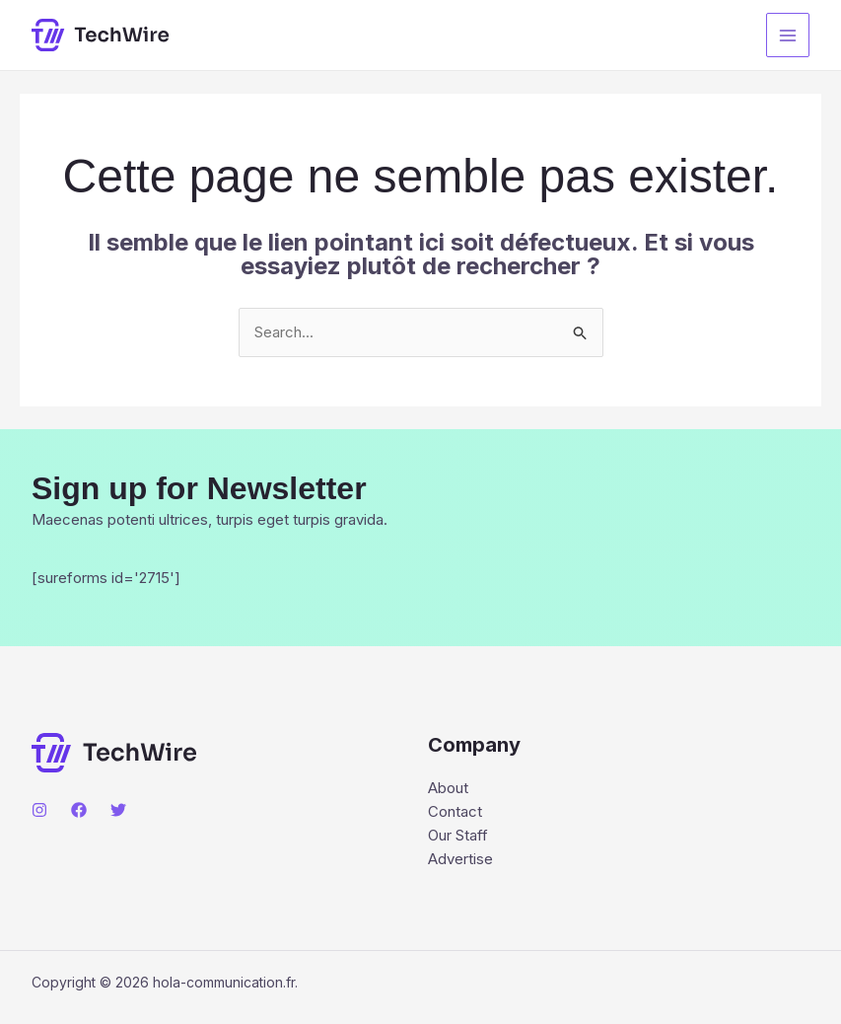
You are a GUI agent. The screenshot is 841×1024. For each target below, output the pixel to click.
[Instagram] (39, 810)
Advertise (460, 858)
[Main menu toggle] (788, 35)
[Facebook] (79, 810)
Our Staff (458, 835)
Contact (455, 811)
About (448, 787)
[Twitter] (118, 810)
